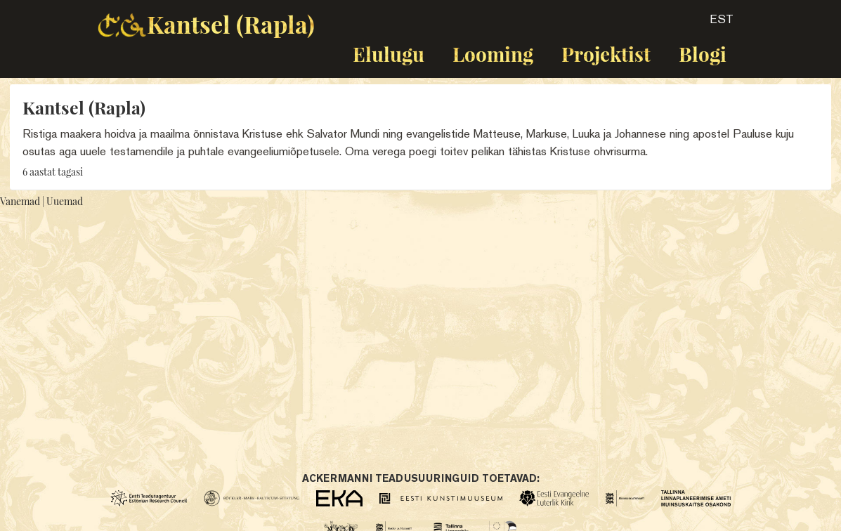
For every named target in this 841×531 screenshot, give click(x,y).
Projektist (606, 54)
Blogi (702, 54)
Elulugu (388, 54)
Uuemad (64, 201)
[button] (709, 24)
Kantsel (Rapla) (231, 24)
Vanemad (20, 201)
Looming (492, 54)
